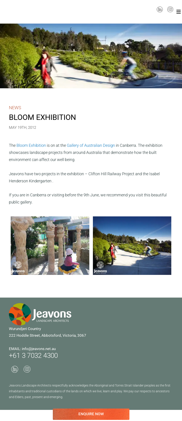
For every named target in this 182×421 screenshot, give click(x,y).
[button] (178, 11)
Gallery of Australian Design (91, 145)
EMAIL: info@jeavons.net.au (32, 348)
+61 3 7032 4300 (36, 355)
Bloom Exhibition (31, 145)
